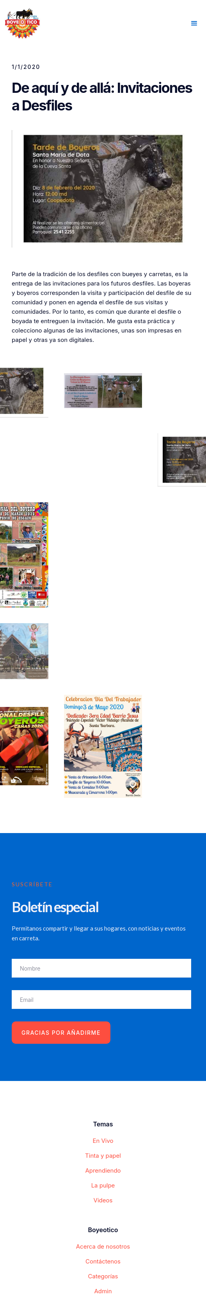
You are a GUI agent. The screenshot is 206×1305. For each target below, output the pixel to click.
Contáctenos (103, 1261)
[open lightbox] (103, 390)
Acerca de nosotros (103, 1246)
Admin (103, 1291)
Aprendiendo (103, 1170)
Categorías (103, 1276)
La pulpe (103, 1185)
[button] (194, 23)
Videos (103, 1200)
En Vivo (102, 1140)
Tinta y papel (103, 1155)
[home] (20, 22)
